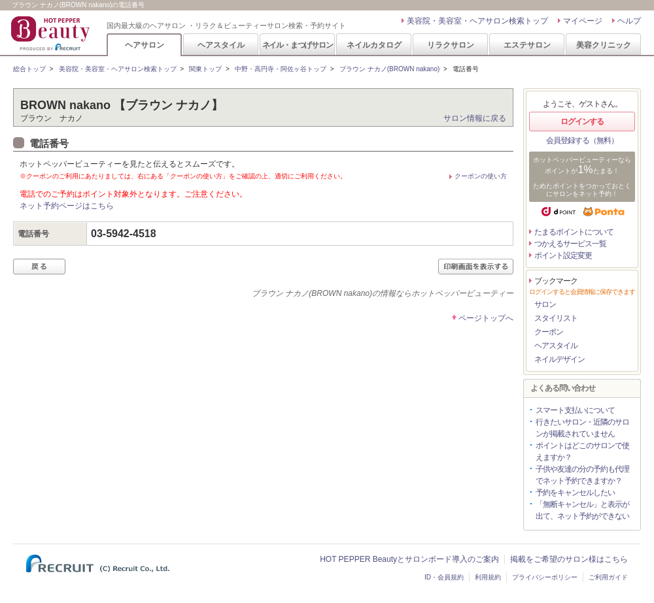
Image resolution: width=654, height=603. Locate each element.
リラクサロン (450, 45)
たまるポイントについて (573, 231)
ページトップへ (485, 318)
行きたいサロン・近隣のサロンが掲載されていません (582, 427)
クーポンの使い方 (481, 176)
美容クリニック (603, 45)
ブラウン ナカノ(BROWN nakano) (389, 69)
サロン (545, 304)
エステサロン (527, 45)
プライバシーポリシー (544, 577)
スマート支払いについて (575, 410)
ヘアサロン (144, 45)
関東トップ (205, 69)
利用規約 (488, 577)
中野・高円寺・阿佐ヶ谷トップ (280, 69)
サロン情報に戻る (474, 118)
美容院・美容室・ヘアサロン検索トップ (477, 20)
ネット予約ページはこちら (67, 205)
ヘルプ (629, 20)
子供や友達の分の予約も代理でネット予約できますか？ (582, 474)
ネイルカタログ (374, 45)
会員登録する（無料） (582, 140)
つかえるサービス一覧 (570, 243)
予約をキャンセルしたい (575, 492)
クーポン (548, 331)
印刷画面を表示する (475, 266)
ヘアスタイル (221, 45)
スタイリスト (555, 318)
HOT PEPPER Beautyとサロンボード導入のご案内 (409, 559)
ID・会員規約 (444, 577)
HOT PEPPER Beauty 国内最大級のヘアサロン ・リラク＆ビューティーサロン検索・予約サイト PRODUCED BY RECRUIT (51, 33)
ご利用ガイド (608, 577)
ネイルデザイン (559, 359)
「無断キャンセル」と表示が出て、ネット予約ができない (582, 510)
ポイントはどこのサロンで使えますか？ (582, 451)
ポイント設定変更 (563, 255)
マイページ (582, 20)
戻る (39, 266)
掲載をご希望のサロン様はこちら (569, 559)
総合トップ (29, 69)
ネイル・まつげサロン (297, 45)
